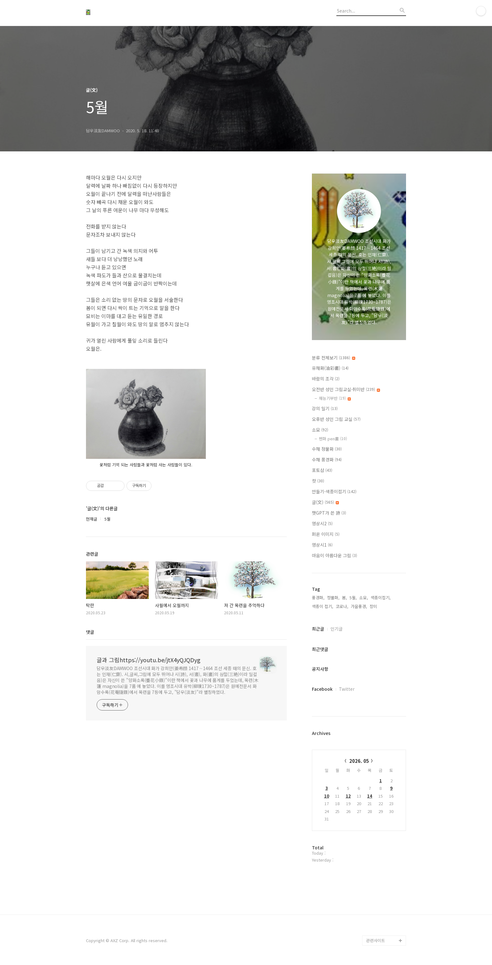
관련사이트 (375, 940)
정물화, (333, 598)
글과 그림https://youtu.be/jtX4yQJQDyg (149, 659)
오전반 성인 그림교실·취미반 (346, 389)
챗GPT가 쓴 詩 (329, 513)
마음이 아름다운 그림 (334, 555)
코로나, (342, 606)
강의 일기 (325, 408)
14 (369, 796)
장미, (374, 606)
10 (326, 796)
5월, (353, 598)
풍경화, (318, 598)
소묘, (363, 598)
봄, (344, 598)
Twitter (347, 689)
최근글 (318, 629)
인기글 (336, 629)
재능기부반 (335, 398)
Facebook (322, 689)
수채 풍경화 (327, 459)
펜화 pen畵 (333, 439)
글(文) (325, 502)
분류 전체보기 (333, 357)
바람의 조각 (326, 378)
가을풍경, (359, 606)
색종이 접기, (322, 606)
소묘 (320, 430)
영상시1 (322, 545)
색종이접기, (381, 598)
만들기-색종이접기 (334, 491)
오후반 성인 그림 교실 (336, 419)
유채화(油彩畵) (330, 368)
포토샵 (322, 470)
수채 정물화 (327, 449)
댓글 (90, 632)
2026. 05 (359, 761)
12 (348, 796)
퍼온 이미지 (326, 534)
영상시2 (322, 523)
